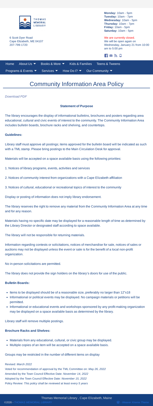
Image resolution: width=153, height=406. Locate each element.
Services (48, 70)
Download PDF (16, 96)
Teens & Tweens (108, 64)
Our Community (97, 70)
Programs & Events (19, 70)
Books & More (51, 64)
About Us (25, 64)
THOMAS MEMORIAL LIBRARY (33, 402)
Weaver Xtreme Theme (135, 402)
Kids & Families (81, 64)
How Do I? (70, 70)
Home (10, 64)
